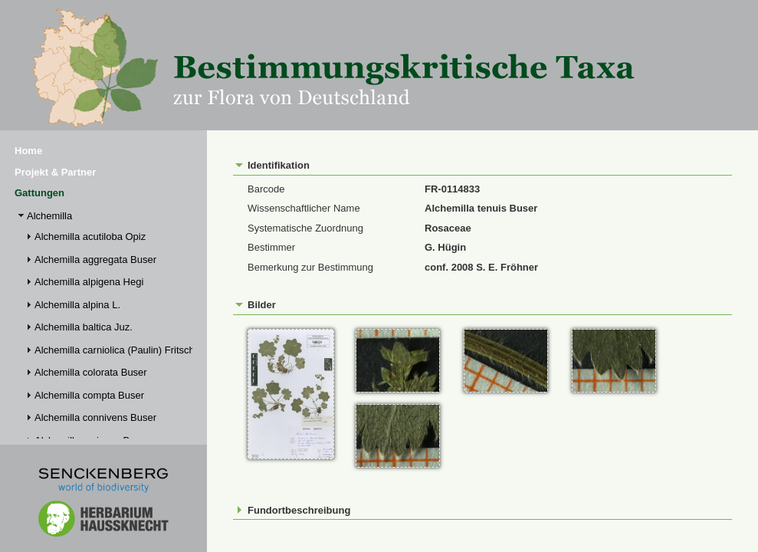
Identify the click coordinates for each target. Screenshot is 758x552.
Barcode (266, 189)
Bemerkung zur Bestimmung (310, 267)
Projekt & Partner (55, 172)
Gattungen (39, 193)
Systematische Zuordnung (305, 228)
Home (28, 150)
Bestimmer (271, 247)
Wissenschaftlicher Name (304, 208)
